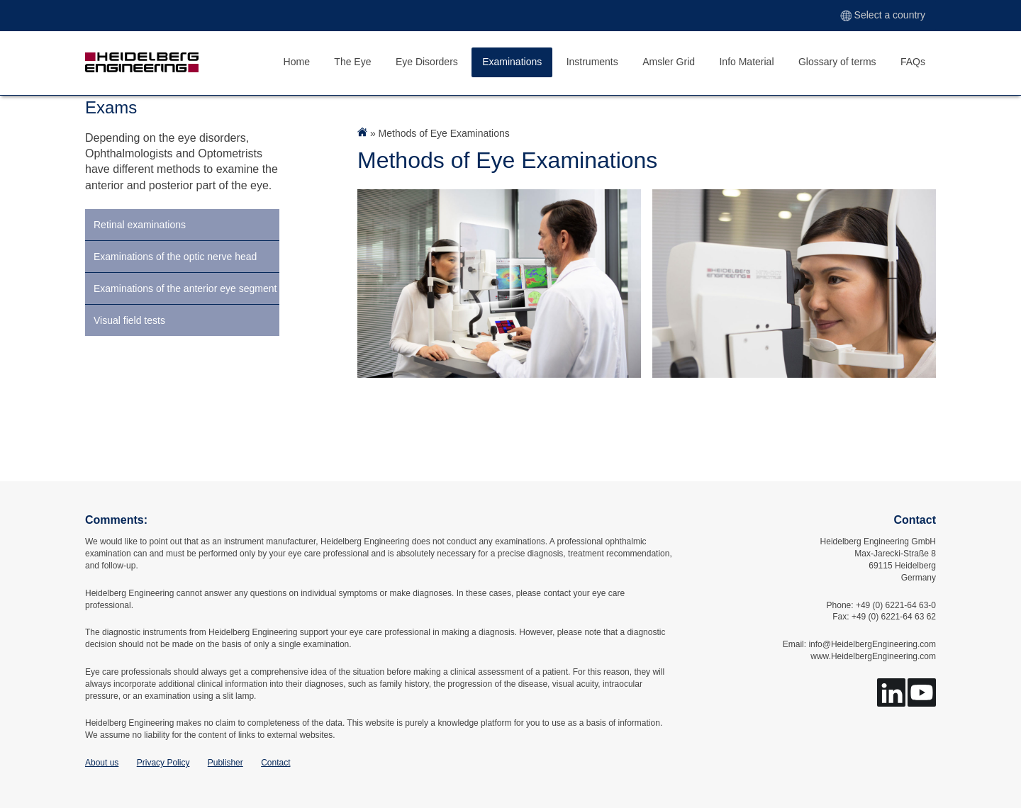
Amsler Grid (668, 61)
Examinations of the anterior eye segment (185, 288)
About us (101, 763)
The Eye (352, 61)
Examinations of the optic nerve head (175, 256)
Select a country (882, 15)
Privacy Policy (163, 763)
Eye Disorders (427, 61)
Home (297, 61)
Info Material (746, 61)
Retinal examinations (140, 224)
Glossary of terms (837, 61)
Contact (275, 763)
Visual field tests (129, 320)
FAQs (912, 61)
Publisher (225, 763)
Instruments (592, 61)
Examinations (512, 61)
